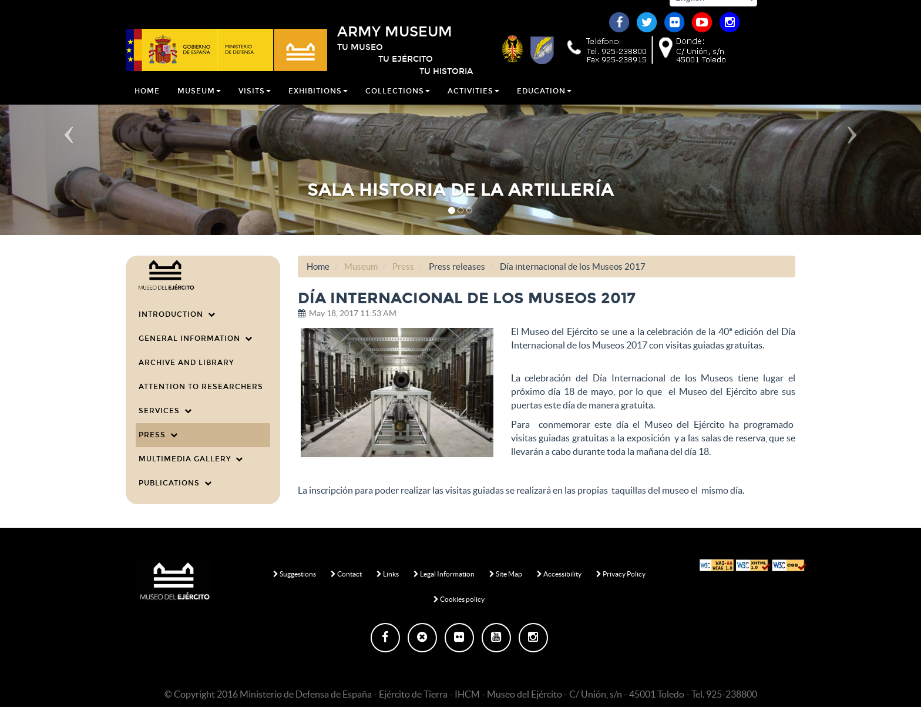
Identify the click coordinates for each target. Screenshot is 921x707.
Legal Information (444, 574)
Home (147, 102)
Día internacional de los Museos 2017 (573, 267)
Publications (175, 483)
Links (388, 574)
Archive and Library (186, 362)
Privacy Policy (621, 574)
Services (165, 411)
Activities (473, 102)
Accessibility (559, 574)
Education (544, 102)
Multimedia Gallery (191, 459)
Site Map (505, 574)
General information (196, 338)
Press (158, 435)
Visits (254, 102)
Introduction (177, 314)
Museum (199, 102)
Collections (397, 102)
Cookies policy (459, 599)
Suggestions (294, 574)
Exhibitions (318, 102)
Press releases (457, 267)
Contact (346, 574)
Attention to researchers (201, 387)
